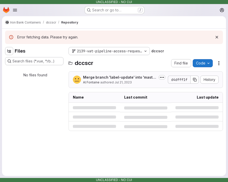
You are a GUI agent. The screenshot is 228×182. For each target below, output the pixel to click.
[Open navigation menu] (15, 10)
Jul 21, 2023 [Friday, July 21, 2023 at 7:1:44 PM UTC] (123, 82)
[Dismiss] (217, 37)
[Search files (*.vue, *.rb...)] (34, 61)
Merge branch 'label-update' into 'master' (119, 77)
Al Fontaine (91, 82)
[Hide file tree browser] (9, 51)
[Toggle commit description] (162, 77)
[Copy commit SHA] (195, 80)
